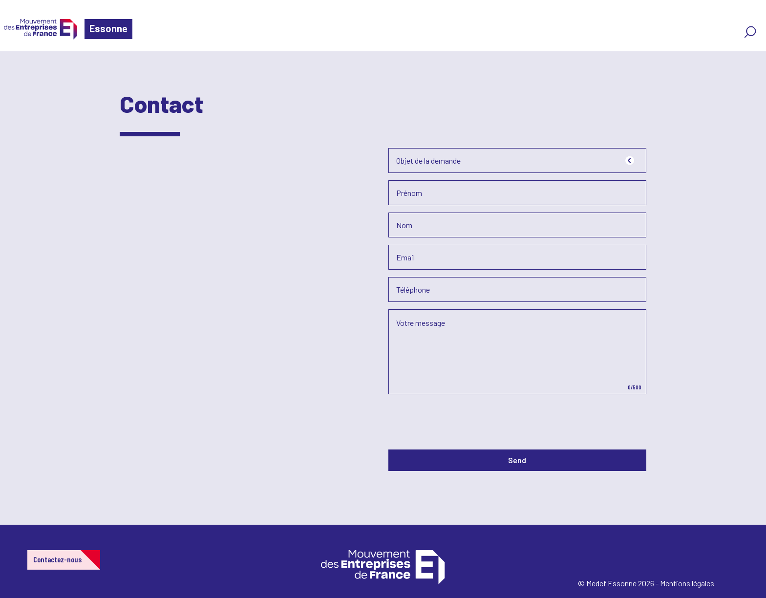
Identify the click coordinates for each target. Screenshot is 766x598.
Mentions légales (687, 583)
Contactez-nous (57, 559)
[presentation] (462, 421)
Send (517, 460)
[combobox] (517, 160)
